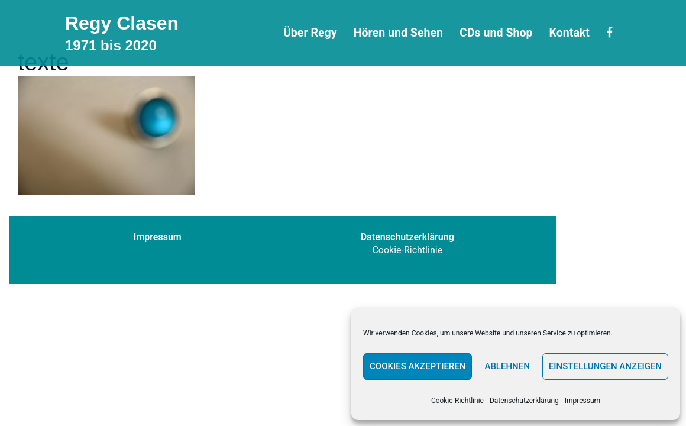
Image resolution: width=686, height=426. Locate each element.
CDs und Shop (496, 33)
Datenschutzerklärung (524, 400)
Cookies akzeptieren (417, 366)
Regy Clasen (122, 23)
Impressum (582, 400)
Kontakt (569, 33)
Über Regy (310, 33)
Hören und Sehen (398, 33)
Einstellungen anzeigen (605, 366)
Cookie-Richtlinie (457, 400)
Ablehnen (506, 366)
